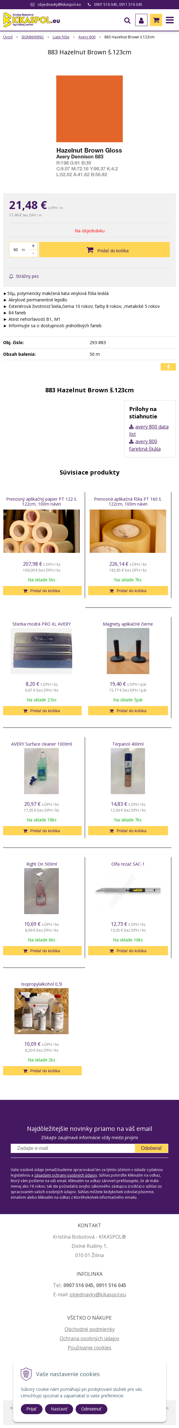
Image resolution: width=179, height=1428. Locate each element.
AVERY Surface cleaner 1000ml (41, 744)
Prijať (32, 1409)
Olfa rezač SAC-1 (128, 864)
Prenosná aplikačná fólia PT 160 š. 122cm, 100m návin (128, 501)
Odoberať (151, 1148)
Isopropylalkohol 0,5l (41, 984)
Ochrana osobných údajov (89, 1338)
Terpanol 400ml (128, 744)
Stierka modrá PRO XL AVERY (42, 624)
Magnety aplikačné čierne (128, 624)
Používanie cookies (89, 1347)
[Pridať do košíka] (104, 249)
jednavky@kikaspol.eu (101, 1294)
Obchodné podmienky (90, 1329)
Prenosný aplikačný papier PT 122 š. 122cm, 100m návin (41, 501)
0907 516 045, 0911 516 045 (118, 4)
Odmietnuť (91, 1409)
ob (72, 1294)
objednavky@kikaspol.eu (59, 4)
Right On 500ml (41, 864)
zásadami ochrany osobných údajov (65, 1175)
